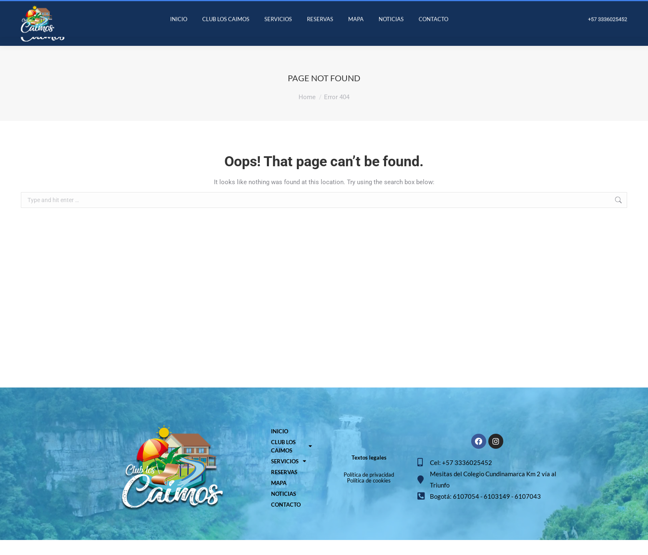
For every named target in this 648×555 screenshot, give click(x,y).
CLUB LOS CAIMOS (291, 461)
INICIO (279, 446)
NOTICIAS (283, 508)
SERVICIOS (288, 476)
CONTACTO (286, 519)
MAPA (278, 498)
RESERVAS (284, 487)
